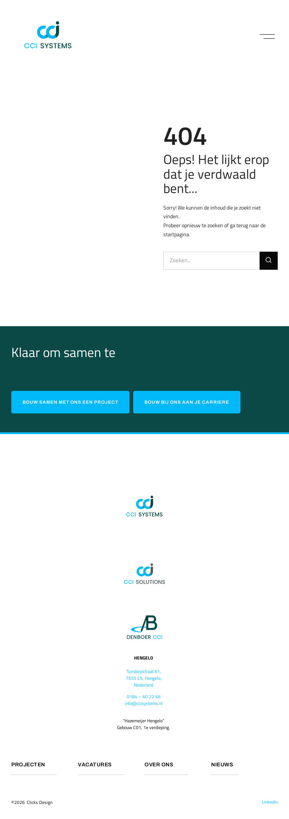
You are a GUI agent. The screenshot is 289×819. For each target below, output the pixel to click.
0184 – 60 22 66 (144, 696)
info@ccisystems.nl (144, 703)
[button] (267, 37)
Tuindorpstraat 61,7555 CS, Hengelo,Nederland (143, 678)
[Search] (269, 261)
